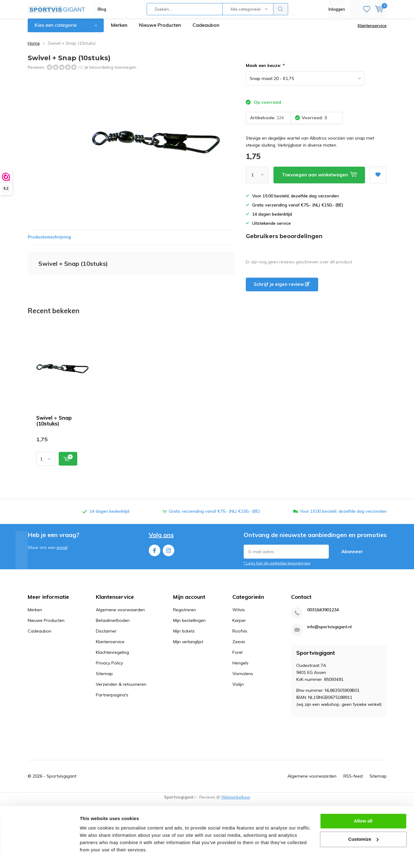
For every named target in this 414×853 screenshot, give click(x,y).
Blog (102, 9)
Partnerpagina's (112, 699)
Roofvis (239, 635)
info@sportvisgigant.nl (329, 631)
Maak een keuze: (265, 70)
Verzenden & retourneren (121, 689)
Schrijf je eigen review (282, 289)
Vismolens (242, 678)
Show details (94, 841)
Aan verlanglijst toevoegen (378, 177)
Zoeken (280, 9)
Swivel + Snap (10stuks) (54, 425)
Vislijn (238, 689)
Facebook (154, 553)
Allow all (363, 795)
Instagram (168, 553)
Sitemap (104, 678)
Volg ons (161, 539)
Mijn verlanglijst (188, 646)
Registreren (184, 614)
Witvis (238, 614)
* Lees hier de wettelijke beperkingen (277, 567)
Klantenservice (372, 30)
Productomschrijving (49, 241)
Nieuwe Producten (160, 29)
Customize (363, 813)
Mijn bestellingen (189, 625)
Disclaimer (106, 635)
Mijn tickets (184, 635)
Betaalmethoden (113, 625)
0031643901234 (323, 614)
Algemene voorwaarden (120, 614)
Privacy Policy (109, 667)
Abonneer (352, 556)
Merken (119, 29)
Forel (237, 657)
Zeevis (238, 646)
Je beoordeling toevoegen (110, 71)
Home (34, 47)
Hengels (240, 667)
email (62, 551)
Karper (239, 625)
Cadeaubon (206, 29)
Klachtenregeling (112, 657)
